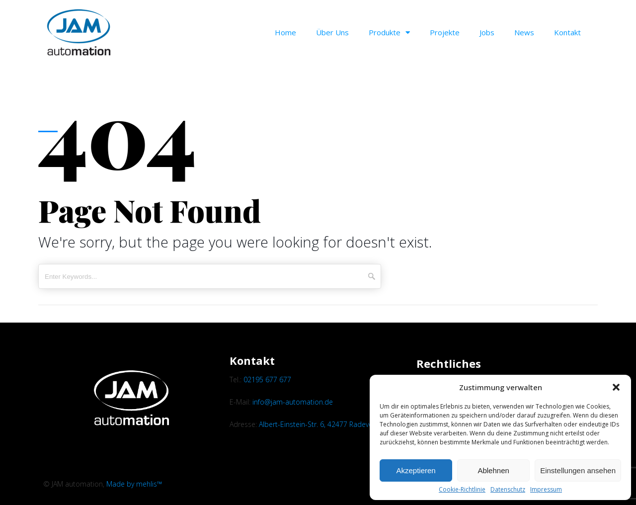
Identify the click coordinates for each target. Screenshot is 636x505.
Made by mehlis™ (134, 484)
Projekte (445, 32)
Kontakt (567, 32)
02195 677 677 (267, 379)
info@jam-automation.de (292, 402)
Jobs (486, 32)
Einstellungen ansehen (578, 470)
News (524, 32)
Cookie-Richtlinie (462, 490)
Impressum (546, 490)
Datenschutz (507, 490)
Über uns (332, 32)
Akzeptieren (415, 470)
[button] (616, 387)
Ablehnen (493, 470)
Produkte (389, 32)
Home (285, 32)
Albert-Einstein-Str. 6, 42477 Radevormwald (328, 424)
